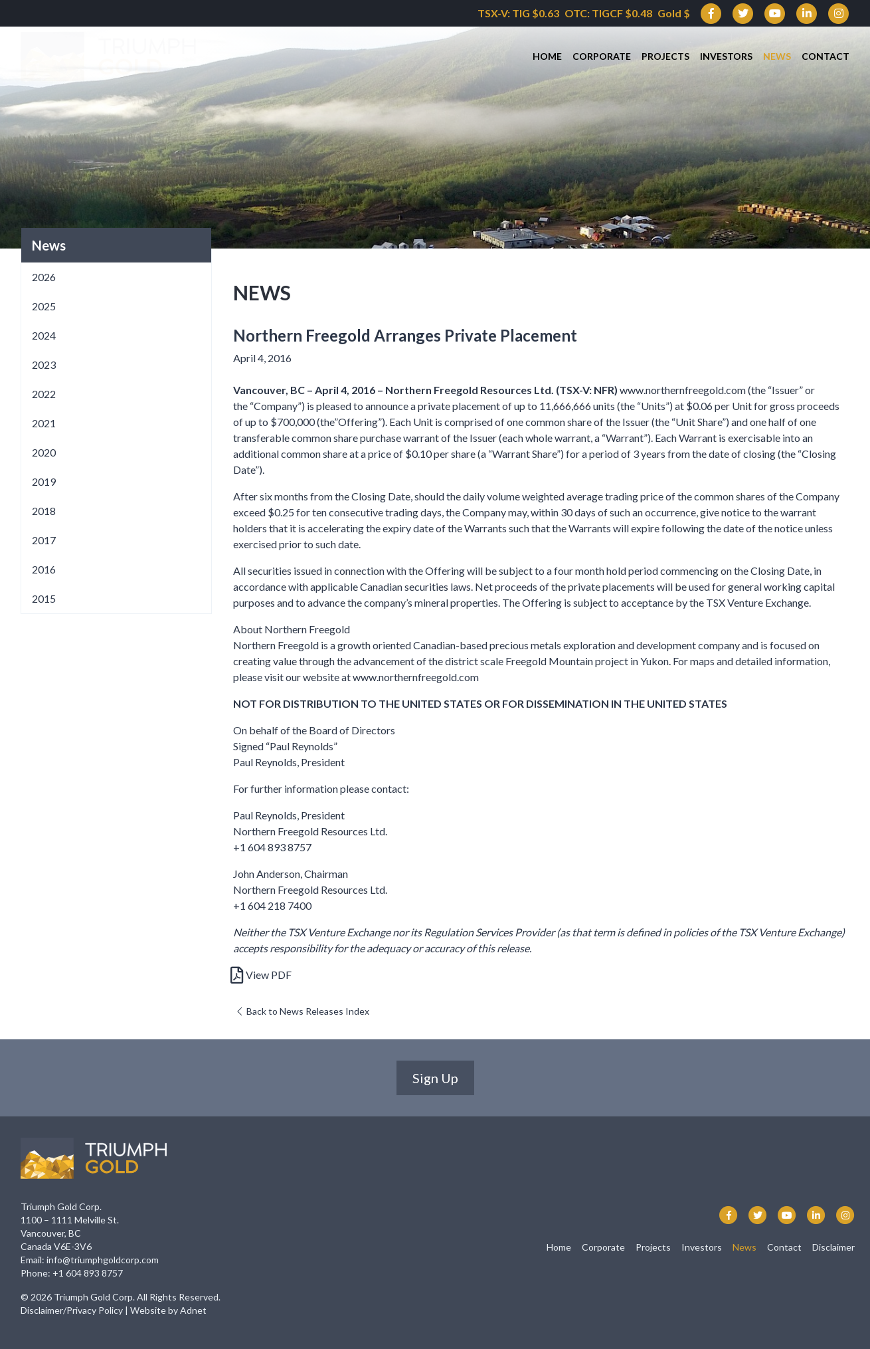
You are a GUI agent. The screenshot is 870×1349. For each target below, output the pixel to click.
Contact (825, 56)
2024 (44, 335)
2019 (44, 481)
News (777, 56)
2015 (44, 598)
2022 (44, 393)
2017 (44, 540)
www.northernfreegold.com (683, 389)
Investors (726, 56)
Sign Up (435, 1078)
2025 (44, 306)
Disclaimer (833, 1247)
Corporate (601, 56)
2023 (44, 364)
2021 (44, 423)
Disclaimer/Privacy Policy (72, 1310)
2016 (44, 569)
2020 (44, 452)
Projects (665, 56)
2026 (44, 276)
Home (547, 56)
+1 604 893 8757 (87, 1273)
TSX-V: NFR (586, 389)
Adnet (193, 1310)
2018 (44, 510)
